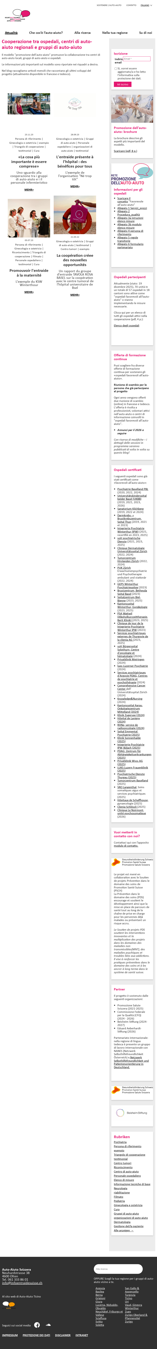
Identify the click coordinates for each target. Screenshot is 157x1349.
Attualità (11, 32)
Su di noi (145, 32)
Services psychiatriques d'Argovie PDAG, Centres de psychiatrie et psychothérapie (132, 677)
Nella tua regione (115, 32)
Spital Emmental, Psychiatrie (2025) (128, 733)
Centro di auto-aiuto (126, 1171)
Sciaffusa (101, 1318)
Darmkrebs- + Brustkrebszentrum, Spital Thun (129, 518)
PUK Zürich (124, 568)
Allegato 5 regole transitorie (127, 239)
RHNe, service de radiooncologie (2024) (130, 726)
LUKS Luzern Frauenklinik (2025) (132, 769)
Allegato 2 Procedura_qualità (128, 212)
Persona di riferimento (127, 1146)
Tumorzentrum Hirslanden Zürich (128, 559)
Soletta (100, 1325)
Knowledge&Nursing (129, 698)
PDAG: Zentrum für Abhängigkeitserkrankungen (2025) (134, 754)
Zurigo (129, 1321)
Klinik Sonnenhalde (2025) (129, 739)
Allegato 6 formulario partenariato (130, 245)
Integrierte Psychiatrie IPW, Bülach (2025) (130, 746)
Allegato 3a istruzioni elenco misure (130, 219)
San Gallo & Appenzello (132, 1289)
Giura (99, 1301)
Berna (99, 1295)
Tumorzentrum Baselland (132, 780)
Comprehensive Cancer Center (131, 687)
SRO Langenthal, (127, 787)
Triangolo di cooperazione (129, 1155)
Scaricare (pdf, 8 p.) (125, 151)
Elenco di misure (124, 1180)
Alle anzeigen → (124, 1230)
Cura (117, 1209)
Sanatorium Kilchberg (130, 509)
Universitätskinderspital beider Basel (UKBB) (132, 497)
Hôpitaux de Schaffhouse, (132, 800)
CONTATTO (131, 5)
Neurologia (120, 1188)
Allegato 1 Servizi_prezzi (132, 208)
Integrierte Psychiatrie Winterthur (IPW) (130, 530)
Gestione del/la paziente (128, 1226)
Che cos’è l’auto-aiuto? (46, 32)
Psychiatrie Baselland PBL (132, 489)
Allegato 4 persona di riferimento (130, 232)
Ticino (128, 1298)
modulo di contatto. (126, 846)
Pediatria (119, 1201)
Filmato (118, 1197)
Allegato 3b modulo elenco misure (129, 226)
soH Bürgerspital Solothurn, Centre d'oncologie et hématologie (128, 651)
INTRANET (82, 1335)
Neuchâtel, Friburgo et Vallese (109, 1313)
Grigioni (100, 1298)
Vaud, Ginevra (133, 1305)
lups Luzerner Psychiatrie (132, 666)
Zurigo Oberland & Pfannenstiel (136, 1316)
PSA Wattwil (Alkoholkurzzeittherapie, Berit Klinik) (132, 616)
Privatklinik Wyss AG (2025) (130, 762)
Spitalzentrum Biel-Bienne (129, 598)
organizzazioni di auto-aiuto (131, 1218)
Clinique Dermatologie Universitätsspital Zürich (132, 549)
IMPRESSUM (10, 1335)
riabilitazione (122, 1192)
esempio (119, 1150)
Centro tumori (122, 1163)
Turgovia (130, 1295)
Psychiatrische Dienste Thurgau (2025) (131, 775)
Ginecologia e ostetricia (128, 1205)
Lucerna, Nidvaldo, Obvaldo (107, 1306)
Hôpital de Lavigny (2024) (128, 719)
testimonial (121, 1159)
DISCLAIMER (63, 1335)
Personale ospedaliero (127, 1176)
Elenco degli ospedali (126, 325)
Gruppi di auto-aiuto (126, 1213)
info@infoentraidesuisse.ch (22, 1282)
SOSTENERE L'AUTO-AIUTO (109, 5)
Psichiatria (120, 1142)
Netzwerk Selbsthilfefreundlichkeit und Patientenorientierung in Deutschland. (131, 1062)
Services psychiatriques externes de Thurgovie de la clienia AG (132, 636)
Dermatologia (122, 1222)
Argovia (100, 1288)
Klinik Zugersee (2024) (131, 715)
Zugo (128, 1311)
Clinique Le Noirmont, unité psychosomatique (131, 811)
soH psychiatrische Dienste (128, 539)
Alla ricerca (82, 32)
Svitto (99, 1321)
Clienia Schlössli (127, 807)
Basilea (100, 1291)
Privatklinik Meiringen (130, 659)
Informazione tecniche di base (132, 1184)
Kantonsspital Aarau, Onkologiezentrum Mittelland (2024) (130, 708)
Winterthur (132, 1308)
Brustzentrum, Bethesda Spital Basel (132, 592)
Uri (127, 1301)
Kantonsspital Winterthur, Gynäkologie (132, 605)
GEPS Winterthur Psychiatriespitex (127, 585)
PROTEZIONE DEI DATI (36, 1335)
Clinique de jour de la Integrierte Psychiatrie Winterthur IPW (130, 626)
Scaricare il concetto (123, 199)
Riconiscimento (123, 1167)
